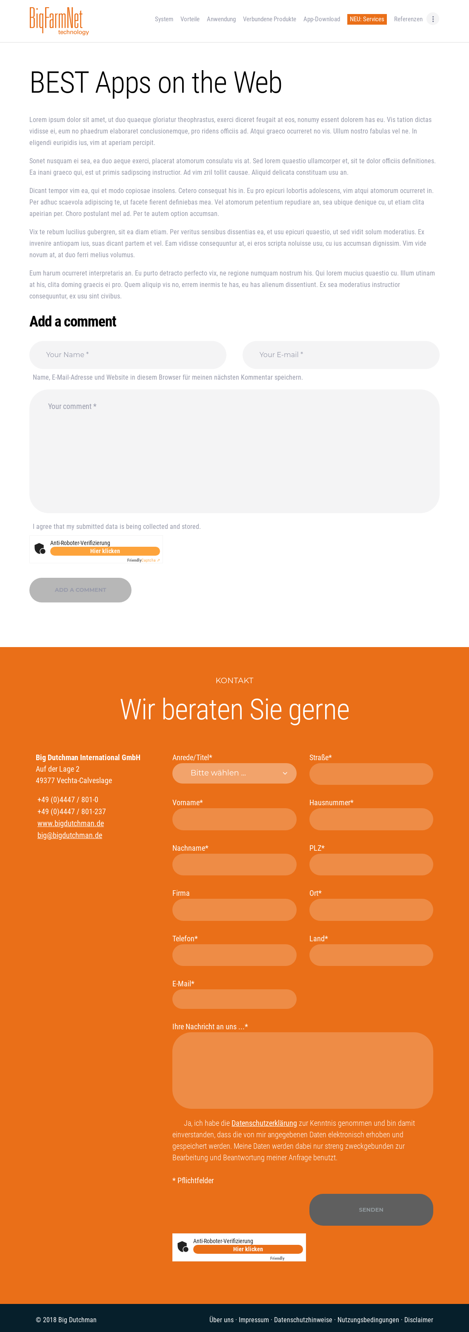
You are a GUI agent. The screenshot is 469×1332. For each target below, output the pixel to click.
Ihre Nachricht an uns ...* (302, 1065)
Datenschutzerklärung (264, 1123)
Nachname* (234, 859)
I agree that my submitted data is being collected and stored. (117, 527)
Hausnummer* (371, 814)
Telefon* (234, 950)
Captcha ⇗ (143, 560)
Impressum (254, 1320)
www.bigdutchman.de (70, 823)
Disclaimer (418, 1320)
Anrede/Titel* (234, 768)
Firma (234, 904)
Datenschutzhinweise (303, 1320)
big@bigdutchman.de (69, 835)
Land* (371, 950)
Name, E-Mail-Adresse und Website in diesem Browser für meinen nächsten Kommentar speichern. (168, 377)
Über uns (221, 1320)
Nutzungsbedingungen (368, 1320)
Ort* (371, 904)
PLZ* (371, 859)
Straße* (371, 769)
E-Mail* (234, 994)
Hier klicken (105, 551)
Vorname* (234, 814)
